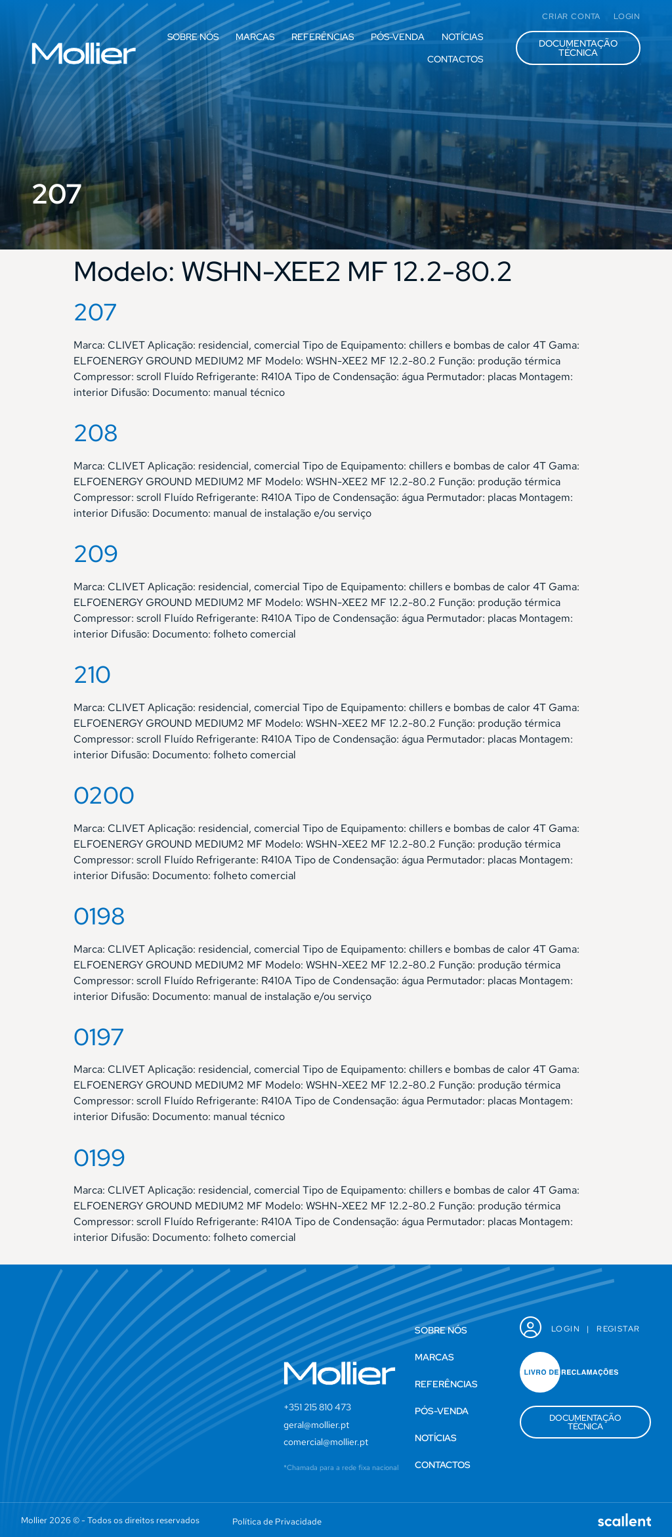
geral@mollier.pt (316, 1425)
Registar (618, 1329)
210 (92, 674)
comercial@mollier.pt (326, 1442)
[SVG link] (84, 53)
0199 (99, 1157)
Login (565, 1329)
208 (96, 432)
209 (96, 553)
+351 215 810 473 (317, 1407)
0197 (99, 1036)
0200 (104, 795)
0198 (99, 916)
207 (95, 312)
